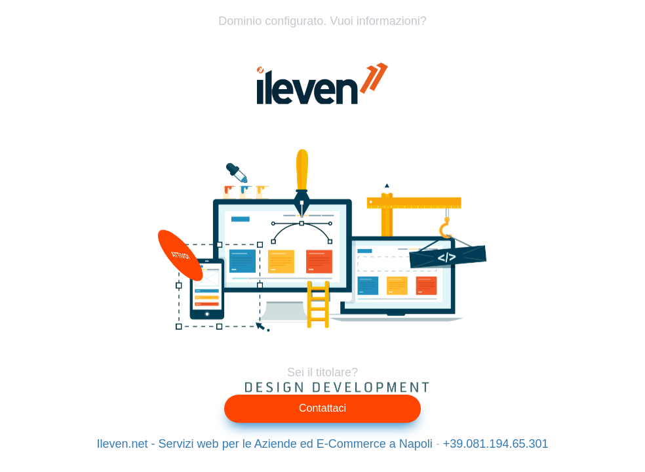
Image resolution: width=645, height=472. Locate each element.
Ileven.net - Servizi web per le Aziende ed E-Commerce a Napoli (265, 443)
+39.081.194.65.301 (496, 443)
